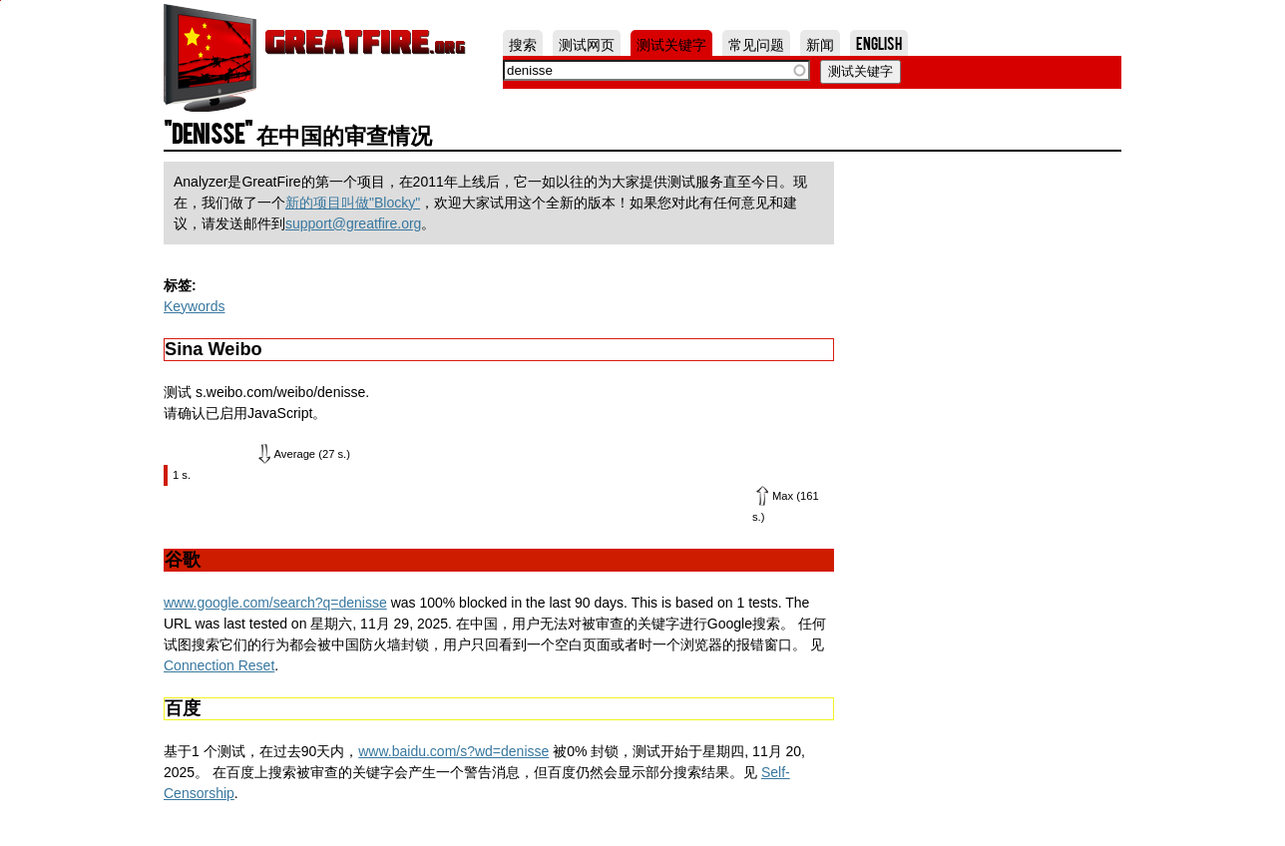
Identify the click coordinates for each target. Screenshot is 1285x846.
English (879, 43)
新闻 (820, 43)
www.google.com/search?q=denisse (275, 603)
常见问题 (756, 43)
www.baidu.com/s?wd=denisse (453, 751)
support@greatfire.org (353, 223)
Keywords (194, 306)
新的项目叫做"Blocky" (352, 203)
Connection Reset (219, 665)
